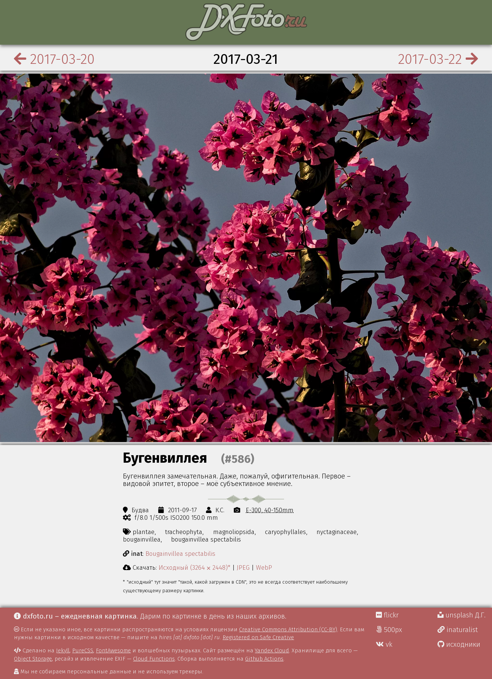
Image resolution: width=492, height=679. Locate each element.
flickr (387, 615)
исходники (459, 644)
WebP (264, 567)
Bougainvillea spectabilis (180, 553)
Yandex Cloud (272, 650)
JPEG (243, 567)
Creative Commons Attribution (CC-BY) (288, 629)
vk (384, 644)
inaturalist (458, 630)
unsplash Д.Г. (462, 615)
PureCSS (82, 650)
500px (389, 630)
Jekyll (63, 650)
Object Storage (33, 658)
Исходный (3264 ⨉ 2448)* (194, 567)
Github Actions (264, 658)
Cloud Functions (154, 658)
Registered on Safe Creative (258, 637)
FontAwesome (113, 650)
